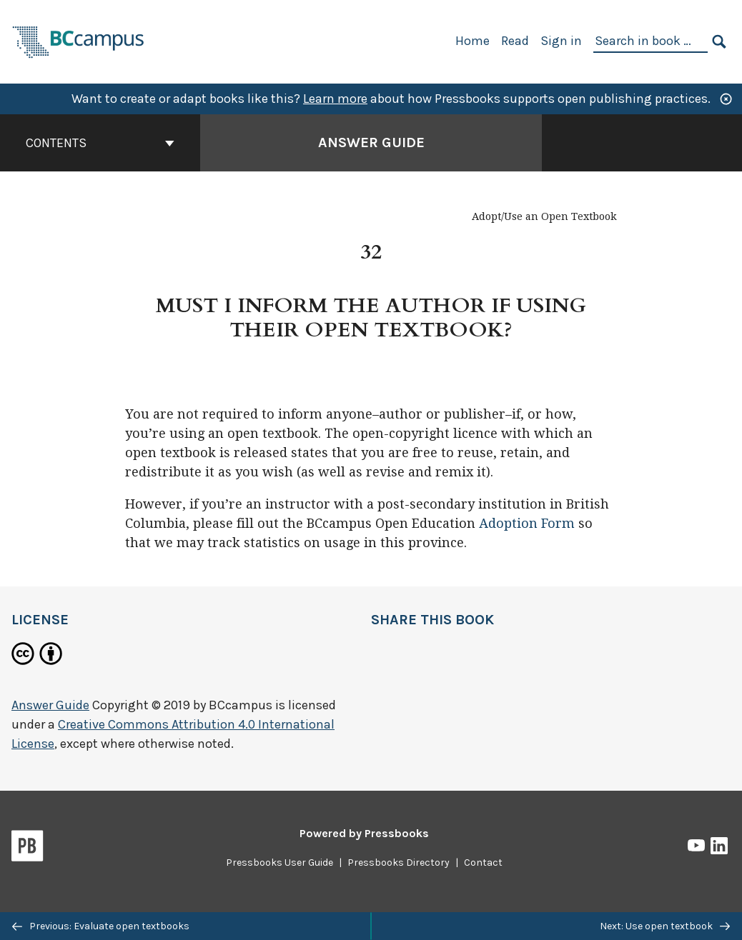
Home (472, 41)
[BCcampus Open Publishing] (78, 40)
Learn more (335, 98)
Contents (100, 143)
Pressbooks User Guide (279, 862)
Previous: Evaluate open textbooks (100, 926)
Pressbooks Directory (398, 862)
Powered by (364, 833)
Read (515, 41)
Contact (483, 862)
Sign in (561, 41)
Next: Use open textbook (665, 926)
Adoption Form (527, 523)
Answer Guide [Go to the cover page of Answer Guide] (371, 142)
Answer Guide (50, 705)
